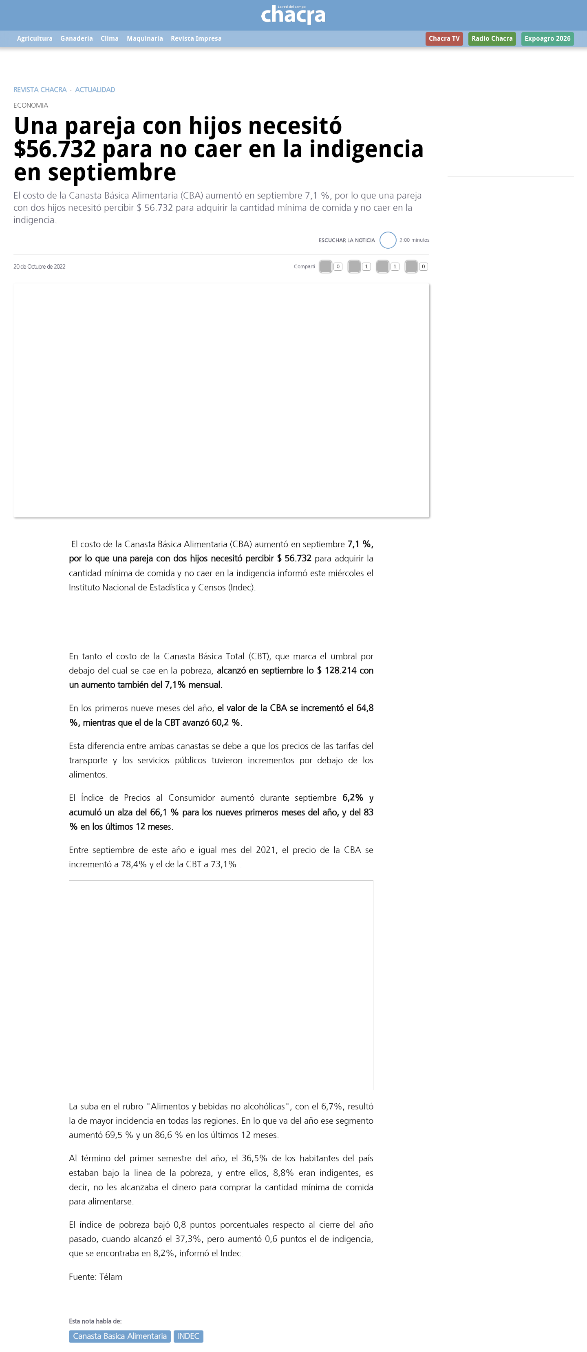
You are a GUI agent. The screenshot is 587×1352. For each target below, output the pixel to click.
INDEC (188, 1336)
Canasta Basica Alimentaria (120, 1336)
